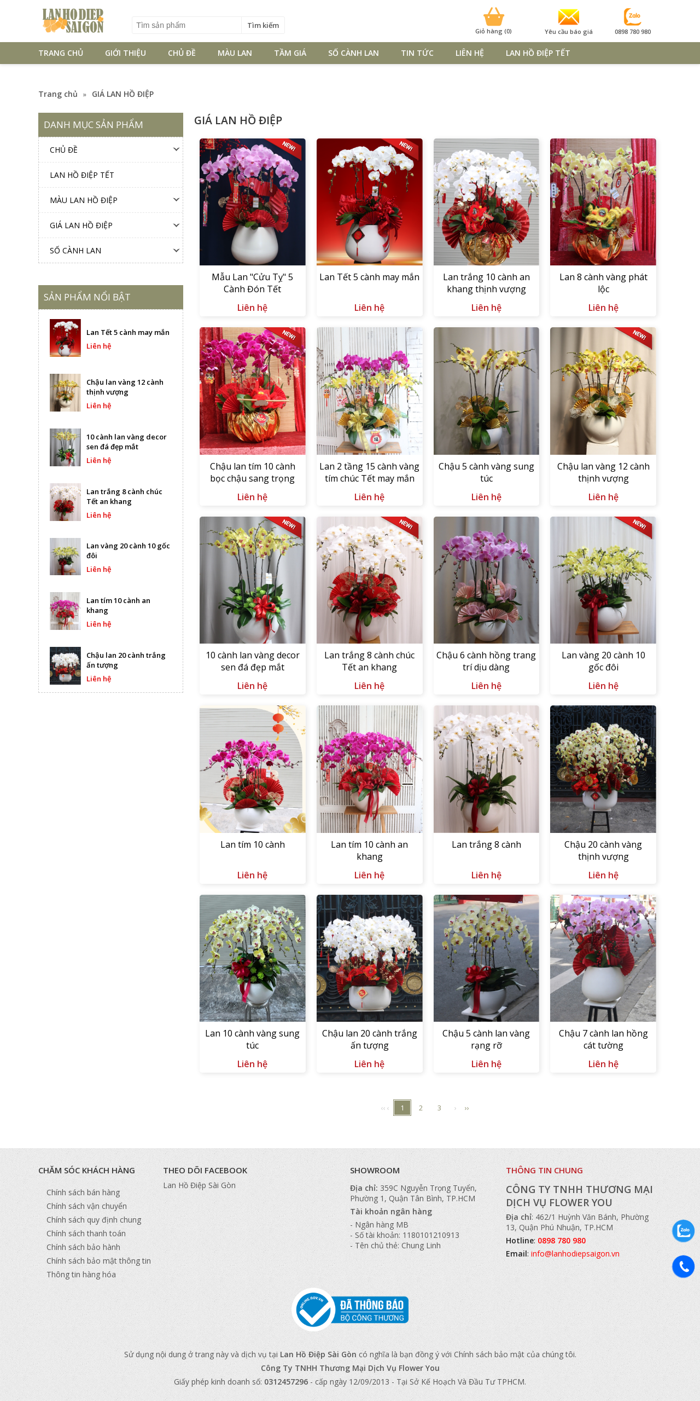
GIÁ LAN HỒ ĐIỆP (123, 94)
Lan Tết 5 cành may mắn (369, 277)
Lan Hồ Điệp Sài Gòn (199, 1185)
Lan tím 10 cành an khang (369, 850)
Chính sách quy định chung (93, 1219)
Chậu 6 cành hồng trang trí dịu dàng (486, 661)
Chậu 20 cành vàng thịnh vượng (603, 850)
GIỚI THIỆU (125, 53)
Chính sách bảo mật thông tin (98, 1260)
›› (467, 1108)
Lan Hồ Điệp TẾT (538, 53)
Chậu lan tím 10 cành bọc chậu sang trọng (252, 472)
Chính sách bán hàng (83, 1192)
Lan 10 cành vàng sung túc (252, 1039)
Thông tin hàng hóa (81, 1274)
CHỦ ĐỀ (182, 53)
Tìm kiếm (263, 25)
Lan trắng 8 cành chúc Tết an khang (369, 661)
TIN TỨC (417, 53)
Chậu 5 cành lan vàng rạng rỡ (486, 1039)
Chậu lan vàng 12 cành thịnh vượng (603, 472)
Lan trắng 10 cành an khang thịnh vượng (486, 283)
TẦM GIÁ (290, 53)
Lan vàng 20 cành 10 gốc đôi (603, 661)
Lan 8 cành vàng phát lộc (603, 283)
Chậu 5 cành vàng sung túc (486, 472)
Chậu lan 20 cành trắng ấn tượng (369, 1039)
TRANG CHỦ (60, 53)
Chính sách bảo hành (83, 1247)
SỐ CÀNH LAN (353, 53)
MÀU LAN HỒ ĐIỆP (84, 200)
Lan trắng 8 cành (486, 844)
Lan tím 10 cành (252, 844)
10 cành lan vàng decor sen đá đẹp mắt (253, 661)
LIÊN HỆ (470, 53)
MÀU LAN (235, 53)
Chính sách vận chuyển (86, 1206)
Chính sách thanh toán (86, 1233)
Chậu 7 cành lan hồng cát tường (603, 1039)
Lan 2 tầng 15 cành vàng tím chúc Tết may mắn (369, 472)
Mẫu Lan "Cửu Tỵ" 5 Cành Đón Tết (252, 283)
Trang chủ (58, 94)
